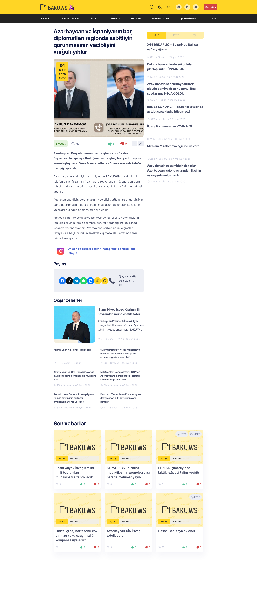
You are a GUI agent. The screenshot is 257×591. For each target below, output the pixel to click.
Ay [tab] (194, 35)
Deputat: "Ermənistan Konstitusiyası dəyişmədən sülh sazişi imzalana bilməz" (120, 398)
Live (210, 7)
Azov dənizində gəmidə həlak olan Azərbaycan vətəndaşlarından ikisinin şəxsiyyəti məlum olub (174, 170)
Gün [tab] (156, 35)
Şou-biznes (188, 18)
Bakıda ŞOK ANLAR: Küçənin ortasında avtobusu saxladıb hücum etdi (175, 109)
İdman (115, 18)
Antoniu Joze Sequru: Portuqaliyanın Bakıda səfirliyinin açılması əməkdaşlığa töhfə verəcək (74, 398)
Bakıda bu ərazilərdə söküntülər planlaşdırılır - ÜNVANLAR (170, 66)
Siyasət (45, 18)
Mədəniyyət (160, 18)
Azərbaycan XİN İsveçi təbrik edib (72, 349)
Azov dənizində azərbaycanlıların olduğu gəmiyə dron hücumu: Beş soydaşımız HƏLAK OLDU (171, 88)
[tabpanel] (175, 112)
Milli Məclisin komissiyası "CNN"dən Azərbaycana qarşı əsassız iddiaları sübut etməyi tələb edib (120, 376)
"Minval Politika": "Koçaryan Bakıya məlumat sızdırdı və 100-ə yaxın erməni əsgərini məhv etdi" (120, 353)
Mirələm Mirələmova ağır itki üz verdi (173, 146)
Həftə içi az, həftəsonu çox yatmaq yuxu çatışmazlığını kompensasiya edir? (77, 535)
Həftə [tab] (175, 35)
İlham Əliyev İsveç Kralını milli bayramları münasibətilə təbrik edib (120, 314)
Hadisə (136, 18)
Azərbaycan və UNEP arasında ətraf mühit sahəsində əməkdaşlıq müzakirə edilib (75, 376)
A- (134, 143)
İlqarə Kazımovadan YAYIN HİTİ (169, 126)
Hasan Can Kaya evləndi (176, 531)
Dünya (212, 18)
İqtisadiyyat (70, 18)
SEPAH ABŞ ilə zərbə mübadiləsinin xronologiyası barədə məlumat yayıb (128, 472)
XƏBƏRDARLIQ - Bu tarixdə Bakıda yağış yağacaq (172, 47)
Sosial (95, 18)
